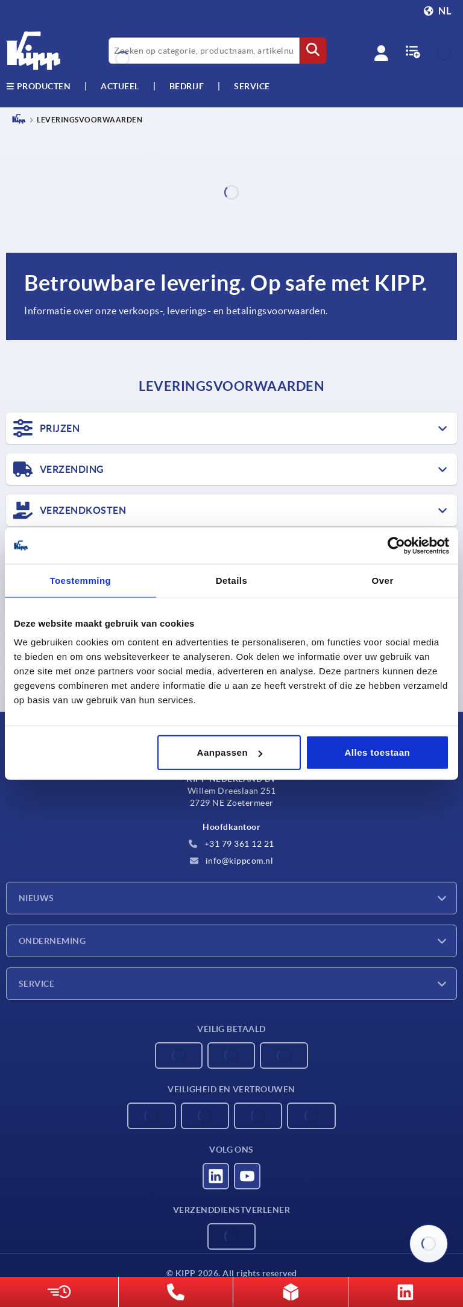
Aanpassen (230, 752)
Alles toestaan (378, 752)
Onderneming (52, 941)
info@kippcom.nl (231, 861)
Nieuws (36, 898)
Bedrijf (186, 86)
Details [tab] (232, 580)
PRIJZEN (46, 428)
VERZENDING (58, 469)
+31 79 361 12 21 (231, 844)
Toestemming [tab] (80, 580)
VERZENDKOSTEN (69, 510)
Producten (38, 86)
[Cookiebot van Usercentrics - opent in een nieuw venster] (396, 545)
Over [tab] (383, 580)
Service (36, 984)
